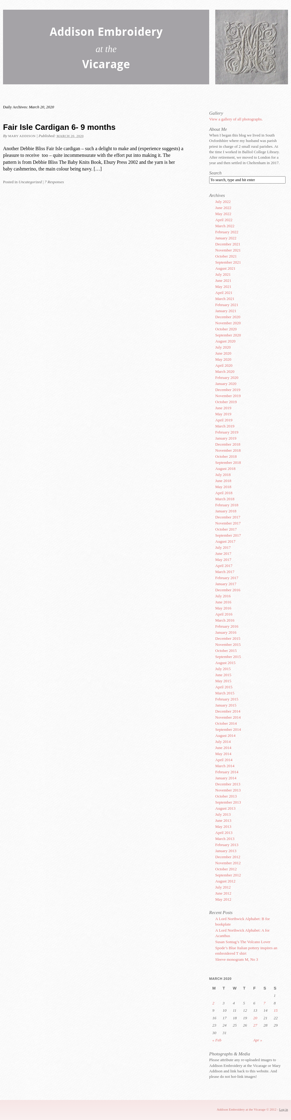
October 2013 (226, 796)
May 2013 (223, 826)
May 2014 (223, 753)
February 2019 (226, 432)
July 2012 (223, 887)
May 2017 (223, 559)
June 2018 (223, 480)
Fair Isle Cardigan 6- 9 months (59, 127)
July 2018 (223, 474)
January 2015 (225, 705)
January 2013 (225, 850)
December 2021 (227, 244)
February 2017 (226, 577)
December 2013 (227, 784)
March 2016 (224, 620)
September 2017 (228, 535)
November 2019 (228, 395)
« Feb (216, 1040)
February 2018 (226, 505)
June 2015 (223, 675)
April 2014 (223, 759)
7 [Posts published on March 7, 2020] (264, 1003)
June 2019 (223, 408)
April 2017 (223, 565)
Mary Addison (21, 136)
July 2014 (223, 741)
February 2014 (226, 772)
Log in (283, 1109)
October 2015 (226, 650)
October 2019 (226, 402)
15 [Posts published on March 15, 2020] (276, 1010)
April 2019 (223, 420)
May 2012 (223, 899)
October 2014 (226, 723)
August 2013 (225, 808)
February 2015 (226, 699)
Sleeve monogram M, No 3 (236, 959)
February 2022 (226, 232)
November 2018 (228, 450)
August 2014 (225, 735)
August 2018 (225, 468)
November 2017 (228, 523)
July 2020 (223, 347)
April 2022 (223, 220)
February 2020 (226, 377)
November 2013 (228, 790)
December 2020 (227, 317)
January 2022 (225, 238)
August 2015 (225, 662)
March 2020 (224, 371)
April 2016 (223, 614)
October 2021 (226, 256)
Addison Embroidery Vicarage (106, 49)
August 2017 (225, 541)
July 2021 (223, 274)
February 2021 (226, 304)
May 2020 (223, 359)
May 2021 (223, 286)
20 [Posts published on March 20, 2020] (255, 1018)
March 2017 (224, 571)
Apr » (257, 1040)
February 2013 (226, 844)
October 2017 (226, 529)
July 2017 (223, 547)
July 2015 (223, 668)
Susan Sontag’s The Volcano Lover (242, 942)
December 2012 (227, 857)
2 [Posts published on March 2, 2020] (213, 1003)
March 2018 (224, 499)
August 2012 (225, 881)
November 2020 (228, 323)
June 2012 (223, 893)
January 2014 (225, 778)
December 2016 (227, 590)
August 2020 (225, 341)
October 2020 (226, 329)
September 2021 (228, 262)
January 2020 (225, 383)
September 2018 (228, 462)
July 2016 (223, 596)
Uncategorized (30, 182)
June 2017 (223, 553)
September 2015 (228, 656)
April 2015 (223, 687)
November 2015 (228, 644)
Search (215, 172)
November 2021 (228, 250)
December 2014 (227, 711)
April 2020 (223, 365)
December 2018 (227, 444)
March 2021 (224, 298)
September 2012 (228, 875)
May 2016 (223, 608)
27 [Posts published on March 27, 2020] (255, 1025)
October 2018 (226, 456)
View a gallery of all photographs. (236, 119)
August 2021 (225, 268)
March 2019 (224, 426)
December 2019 (227, 389)
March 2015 (224, 693)
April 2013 (223, 832)
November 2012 (228, 863)
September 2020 (228, 335)
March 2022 (224, 226)
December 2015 (227, 638)
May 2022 (223, 213)
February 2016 (226, 626)
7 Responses (54, 182)
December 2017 (227, 517)
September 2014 (228, 729)
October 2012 (226, 869)
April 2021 (223, 292)
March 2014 (224, 766)
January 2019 (225, 438)
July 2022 (223, 201)
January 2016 (225, 632)
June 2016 (223, 602)
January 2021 (225, 311)
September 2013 (228, 802)
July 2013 (223, 814)
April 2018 (223, 493)
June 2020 (223, 353)
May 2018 (223, 486)
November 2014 (228, 717)
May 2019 (223, 414)
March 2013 (224, 838)
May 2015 (223, 681)
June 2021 (223, 280)
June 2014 (223, 747)
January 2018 (225, 511)
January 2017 (225, 584)
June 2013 (223, 820)
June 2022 (223, 207)
